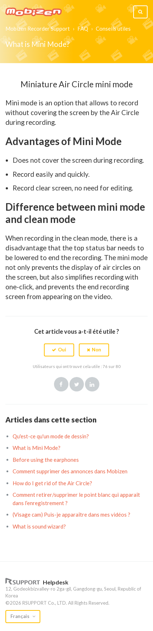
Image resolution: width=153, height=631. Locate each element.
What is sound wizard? (39, 526)
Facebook (61, 384)
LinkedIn (92, 384)
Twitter (76, 384)
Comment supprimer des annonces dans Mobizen (70, 471)
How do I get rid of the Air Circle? (52, 483)
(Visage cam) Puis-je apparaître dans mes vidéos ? (71, 514)
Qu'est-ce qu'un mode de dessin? (51, 436)
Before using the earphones (46, 459)
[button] (59, 349)
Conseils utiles (113, 28)
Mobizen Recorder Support (37, 28)
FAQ (82, 28)
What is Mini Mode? (36, 447)
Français (20, 616)
